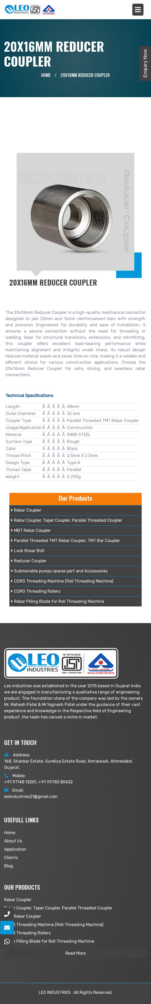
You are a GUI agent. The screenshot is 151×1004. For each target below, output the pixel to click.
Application (15, 849)
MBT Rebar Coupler (31, 530)
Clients (11, 857)
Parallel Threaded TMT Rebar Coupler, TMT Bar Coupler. (66, 540)
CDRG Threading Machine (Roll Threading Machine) (62, 581)
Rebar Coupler (26, 510)
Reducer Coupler (28, 560)
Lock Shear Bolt (28, 550)
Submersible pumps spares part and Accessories (59, 571)
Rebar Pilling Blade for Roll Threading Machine (57, 601)
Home (46, 75)
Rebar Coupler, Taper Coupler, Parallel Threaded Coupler (66, 520)
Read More (75, 953)
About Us (13, 840)
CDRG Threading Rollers (35, 591)
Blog (8, 865)
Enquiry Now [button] (145, 63)
